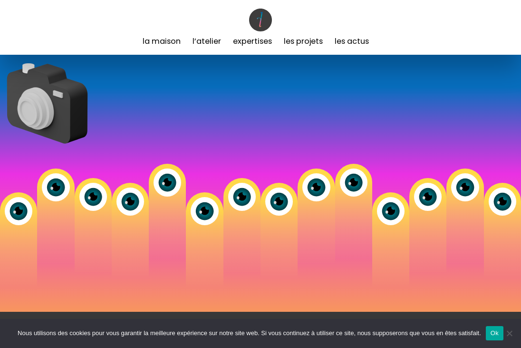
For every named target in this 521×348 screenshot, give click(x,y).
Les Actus (352, 41)
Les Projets (303, 41)
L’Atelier (207, 41)
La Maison (162, 41)
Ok (495, 333)
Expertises (252, 41)
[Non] (509, 333)
